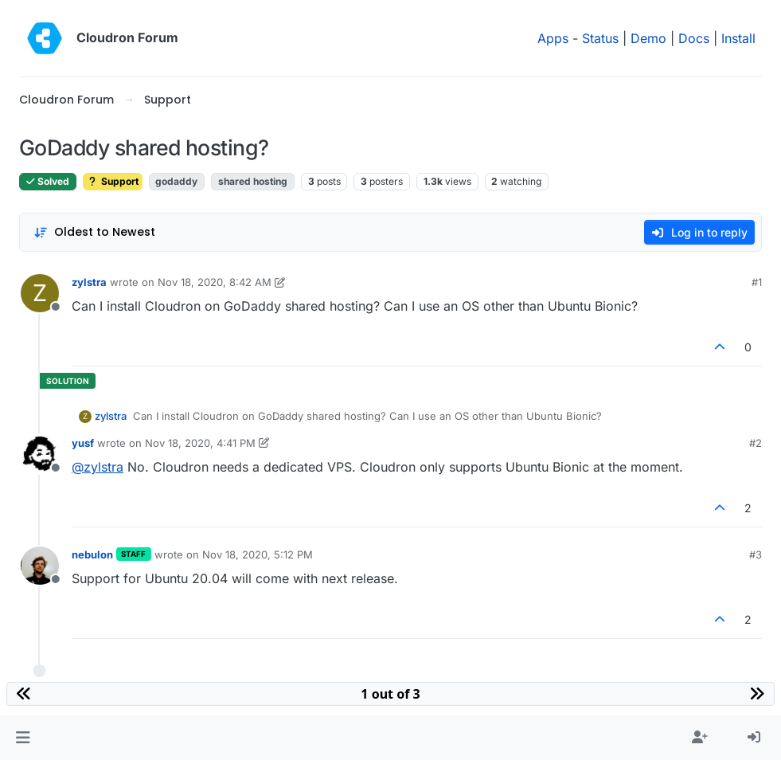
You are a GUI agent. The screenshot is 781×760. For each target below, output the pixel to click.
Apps (552, 38)
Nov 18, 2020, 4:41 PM (200, 443)
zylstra (89, 282)
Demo (648, 38)
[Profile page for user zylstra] (40, 293)
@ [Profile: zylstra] (97, 467)
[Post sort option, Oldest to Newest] (94, 232)
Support (113, 181)
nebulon (92, 554)
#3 (755, 554)
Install (738, 38)
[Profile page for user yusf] (40, 454)
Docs (693, 38)
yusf (83, 443)
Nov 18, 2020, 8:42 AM (214, 282)
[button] (22, 738)
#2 (755, 443)
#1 (757, 282)
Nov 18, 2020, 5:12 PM (257, 554)
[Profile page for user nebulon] (40, 565)
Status (600, 38)
